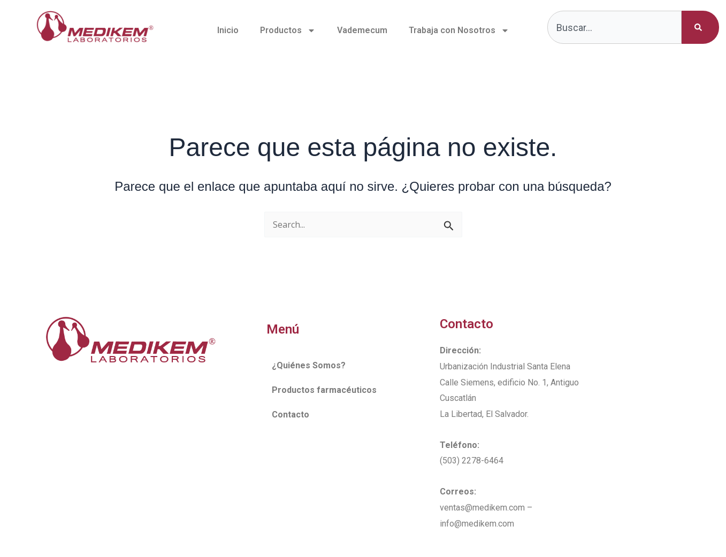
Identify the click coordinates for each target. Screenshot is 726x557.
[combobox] (614, 27)
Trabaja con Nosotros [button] (459, 30)
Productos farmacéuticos (324, 390)
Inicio (228, 30)
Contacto (290, 414)
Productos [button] (288, 30)
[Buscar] (700, 27)
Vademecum (362, 30)
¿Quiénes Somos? (309, 365)
